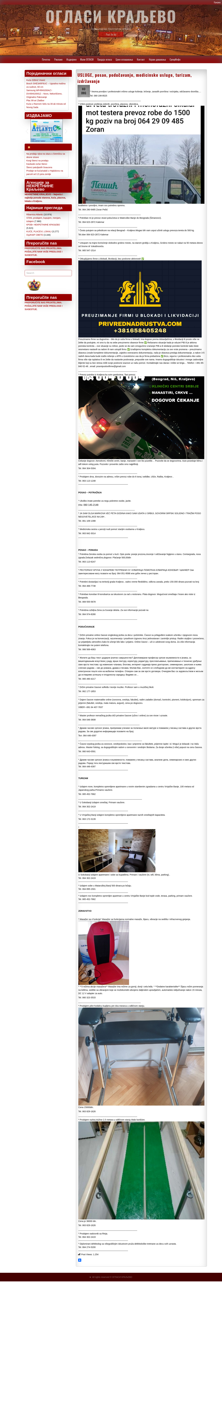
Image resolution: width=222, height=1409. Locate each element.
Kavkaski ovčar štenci (36, 164)
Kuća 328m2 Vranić (35, 80)
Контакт (141, 59)
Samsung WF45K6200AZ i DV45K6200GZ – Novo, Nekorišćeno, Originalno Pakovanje (44, 93)
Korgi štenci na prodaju (37, 160)
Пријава (217, 2)
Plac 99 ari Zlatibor (35, 100)
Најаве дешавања (157, 59)
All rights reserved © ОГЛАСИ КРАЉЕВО (112, 1277)
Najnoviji (39, 147)
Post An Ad (111, 34)
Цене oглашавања (124, 59)
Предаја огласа (104, 59)
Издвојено (71, 59)
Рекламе (58, 59)
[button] (26, 130)
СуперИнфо (175, 59)
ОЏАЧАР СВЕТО (34, 235)
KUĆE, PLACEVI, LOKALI (38, 231)
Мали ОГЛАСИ (87, 59)
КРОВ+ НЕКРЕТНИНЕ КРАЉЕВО (43, 224)
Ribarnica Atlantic (34, 214)
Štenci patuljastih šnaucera (39, 167)
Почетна (46, 59)
